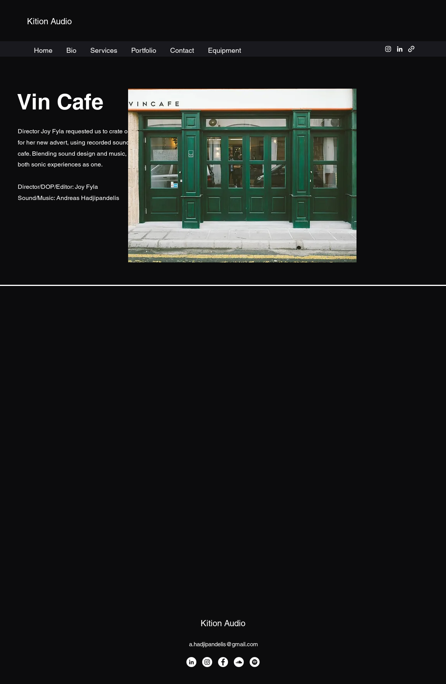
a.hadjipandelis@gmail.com (223, 644)
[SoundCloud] (239, 662)
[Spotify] (255, 662)
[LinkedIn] (191, 662)
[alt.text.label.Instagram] (388, 49)
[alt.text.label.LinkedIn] (400, 49)
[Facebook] (223, 662)
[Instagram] (207, 662)
